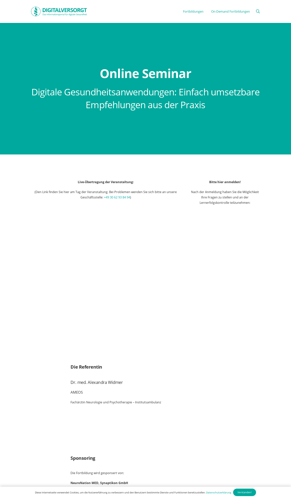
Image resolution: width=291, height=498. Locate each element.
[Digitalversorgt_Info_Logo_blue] (59, 11)
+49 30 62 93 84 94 (117, 197)
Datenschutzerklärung (218, 492)
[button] (258, 11)
